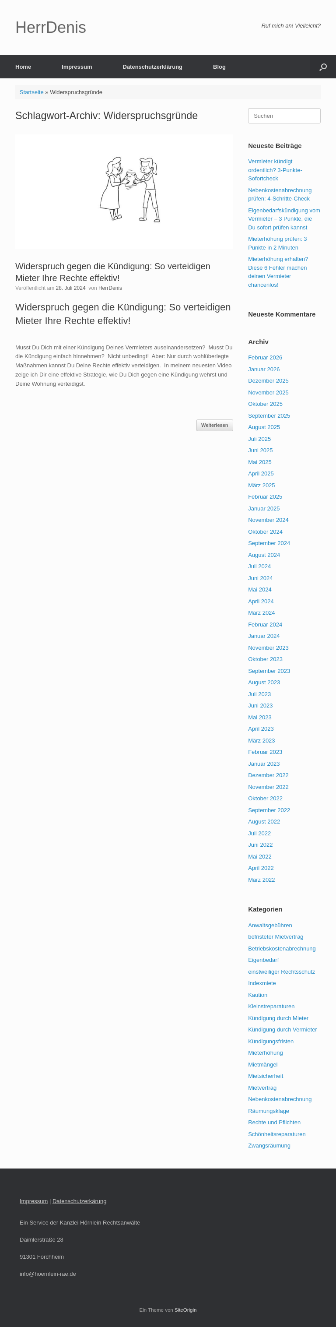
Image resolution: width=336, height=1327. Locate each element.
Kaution (257, 995)
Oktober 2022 (265, 798)
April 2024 (261, 601)
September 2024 (269, 543)
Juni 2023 (260, 705)
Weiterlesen (214, 425)
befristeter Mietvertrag (275, 936)
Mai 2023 (259, 717)
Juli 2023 (259, 694)
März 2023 (261, 740)
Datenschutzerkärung (79, 1201)
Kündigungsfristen (271, 1041)
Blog (219, 66)
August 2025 (264, 427)
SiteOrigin (186, 1310)
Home (23, 66)
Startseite (32, 92)
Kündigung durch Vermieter (282, 1029)
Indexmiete (262, 983)
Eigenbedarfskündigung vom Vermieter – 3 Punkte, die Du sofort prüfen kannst (284, 219)
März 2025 (261, 485)
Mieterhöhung (265, 1052)
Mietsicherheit (265, 1076)
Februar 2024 (265, 624)
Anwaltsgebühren (270, 925)
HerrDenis (110, 288)
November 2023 (268, 647)
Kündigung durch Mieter (278, 1018)
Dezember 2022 (268, 775)
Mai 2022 (259, 856)
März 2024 (261, 612)
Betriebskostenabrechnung (282, 948)
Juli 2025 (259, 439)
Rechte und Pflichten (274, 1122)
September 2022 (269, 810)
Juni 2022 (260, 844)
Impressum (77, 66)
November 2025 (268, 392)
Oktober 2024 (265, 531)
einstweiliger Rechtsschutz (281, 971)
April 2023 (261, 728)
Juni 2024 (260, 578)
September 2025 (269, 415)
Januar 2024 (264, 636)
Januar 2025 (264, 508)
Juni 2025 (260, 450)
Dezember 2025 (268, 380)
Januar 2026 (264, 369)
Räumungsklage (268, 1111)
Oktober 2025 (265, 404)
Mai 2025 (259, 462)
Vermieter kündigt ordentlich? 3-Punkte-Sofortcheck (275, 170)
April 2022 (261, 868)
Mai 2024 (259, 589)
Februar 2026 (265, 357)
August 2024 (264, 555)
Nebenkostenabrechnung (280, 1099)
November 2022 (268, 787)
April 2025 (261, 473)
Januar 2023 (264, 763)
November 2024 (268, 520)
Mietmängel (262, 1064)
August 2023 (264, 682)
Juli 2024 (259, 566)
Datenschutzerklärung (153, 66)
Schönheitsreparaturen (277, 1134)
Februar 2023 (265, 752)
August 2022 (264, 821)
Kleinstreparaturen (271, 1006)
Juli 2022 (259, 833)
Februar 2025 (265, 496)
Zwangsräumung (269, 1145)
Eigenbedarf (263, 960)
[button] (323, 66)
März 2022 (261, 879)
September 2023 (269, 671)
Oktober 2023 (265, 659)
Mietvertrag (262, 1087)
